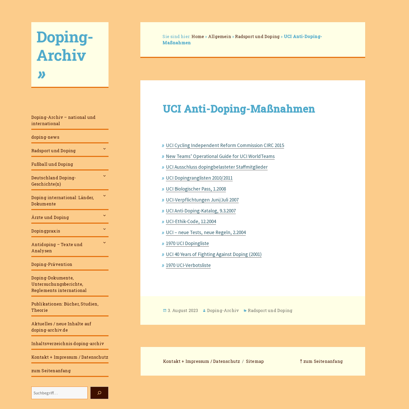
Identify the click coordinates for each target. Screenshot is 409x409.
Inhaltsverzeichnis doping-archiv (67, 343)
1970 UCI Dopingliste (187, 243)
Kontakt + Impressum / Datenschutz (70, 357)
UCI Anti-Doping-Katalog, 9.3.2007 (201, 210)
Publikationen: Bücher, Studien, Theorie (64, 307)
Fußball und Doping (52, 164)
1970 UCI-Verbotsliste (188, 265)
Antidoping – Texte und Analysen (56, 247)
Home (197, 36)
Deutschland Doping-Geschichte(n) (53, 181)
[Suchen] (99, 393)
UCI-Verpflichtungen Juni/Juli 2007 (202, 200)
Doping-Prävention (51, 264)
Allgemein (219, 36)
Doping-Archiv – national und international (63, 120)
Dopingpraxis (45, 231)
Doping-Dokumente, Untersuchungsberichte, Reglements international (59, 284)
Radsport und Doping (53, 150)
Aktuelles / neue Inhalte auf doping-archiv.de (61, 327)
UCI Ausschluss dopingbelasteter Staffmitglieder (217, 167)
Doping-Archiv (223, 310)
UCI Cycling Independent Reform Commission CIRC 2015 (225, 145)
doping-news (45, 137)
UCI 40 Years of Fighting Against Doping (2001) (214, 254)
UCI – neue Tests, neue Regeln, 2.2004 (206, 232)
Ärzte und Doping (50, 217)
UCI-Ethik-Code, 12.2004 (191, 221)
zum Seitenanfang (51, 370)
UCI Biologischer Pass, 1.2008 (196, 189)
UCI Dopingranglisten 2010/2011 (199, 178)
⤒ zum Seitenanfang (321, 361)
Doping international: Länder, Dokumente (62, 200)
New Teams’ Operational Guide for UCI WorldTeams (220, 156)
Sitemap (255, 361)
